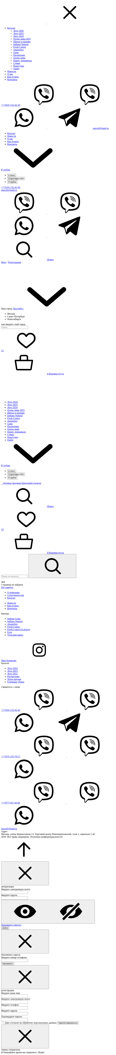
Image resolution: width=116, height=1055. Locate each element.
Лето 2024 (18, 36)
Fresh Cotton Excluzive (18, 629)
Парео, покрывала (22, 60)
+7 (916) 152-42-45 (10, 105)
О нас (10, 74)
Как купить (13, 77)
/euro (11, 175)
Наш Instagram (31, 660)
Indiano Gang (14, 618)
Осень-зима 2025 (22, 39)
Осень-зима (19, 58)
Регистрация (14, 262)
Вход (3, 262)
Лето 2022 (12, 673)
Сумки (16, 63)
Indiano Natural (21, 44)
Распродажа (13, 676)
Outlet (16, 68)
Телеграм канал (15, 635)
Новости (11, 71)
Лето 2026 (18, 30)
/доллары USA (16, 178)
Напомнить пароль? (11, 925)
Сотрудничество (15, 595)
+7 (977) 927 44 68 (10, 803)
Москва (11, 313)
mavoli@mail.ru (101, 128)
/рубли (28, 169)
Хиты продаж (14, 679)
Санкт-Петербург (16, 316)
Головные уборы (15, 682)
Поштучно (18, 66)
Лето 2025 (18, 33)
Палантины (19, 55)
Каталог (11, 28)
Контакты (12, 79)
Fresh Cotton (19, 47)
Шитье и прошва (22, 41)
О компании (13, 592)
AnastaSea (18, 49)
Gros (9, 632)
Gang (16, 52)
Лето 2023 (12, 671)
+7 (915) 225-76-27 (10, 756)
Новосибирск (14, 319)
